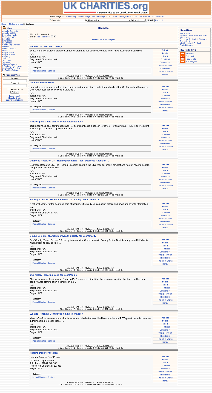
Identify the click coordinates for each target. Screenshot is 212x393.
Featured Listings (98, 17)
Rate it (165, 56)
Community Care (9, 37)
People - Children (9, 55)
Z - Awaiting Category (10, 70)
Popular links (191, 59)
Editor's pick (191, 56)
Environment (7, 41)
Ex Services (7, 43)
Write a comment (165, 65)
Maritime (5, 47)
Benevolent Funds (9, 35)
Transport (6, 62)
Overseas (6, 51)
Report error (165, 68)
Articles (114, 17)
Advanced (159, 20)
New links (190, 54)
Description (46, 37)
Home (3, 24)
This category (191, 62)
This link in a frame (165, 71)
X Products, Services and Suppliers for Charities (12, 67)
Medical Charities (16, 24)
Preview (165, 74)
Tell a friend (165, 59)
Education (6, 39)
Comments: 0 (165, 62)
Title (38, 37)
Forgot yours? (14, 96)
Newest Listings (84, 17)
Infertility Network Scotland (190, 43)
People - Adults (8, 53)
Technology (6, 60)
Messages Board (125, 17)
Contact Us (159, 17)
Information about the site (143, 17)
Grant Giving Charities (11, 45)
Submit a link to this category (103, 40)
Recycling (6, 56)
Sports (4, 58)
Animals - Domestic (10, 31)
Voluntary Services (9, 64)
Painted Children (186, 45)
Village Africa (185, 33)
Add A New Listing (69, 17)
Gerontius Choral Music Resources (193, 35)
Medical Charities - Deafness (44, 71)
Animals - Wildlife (9, 33)
